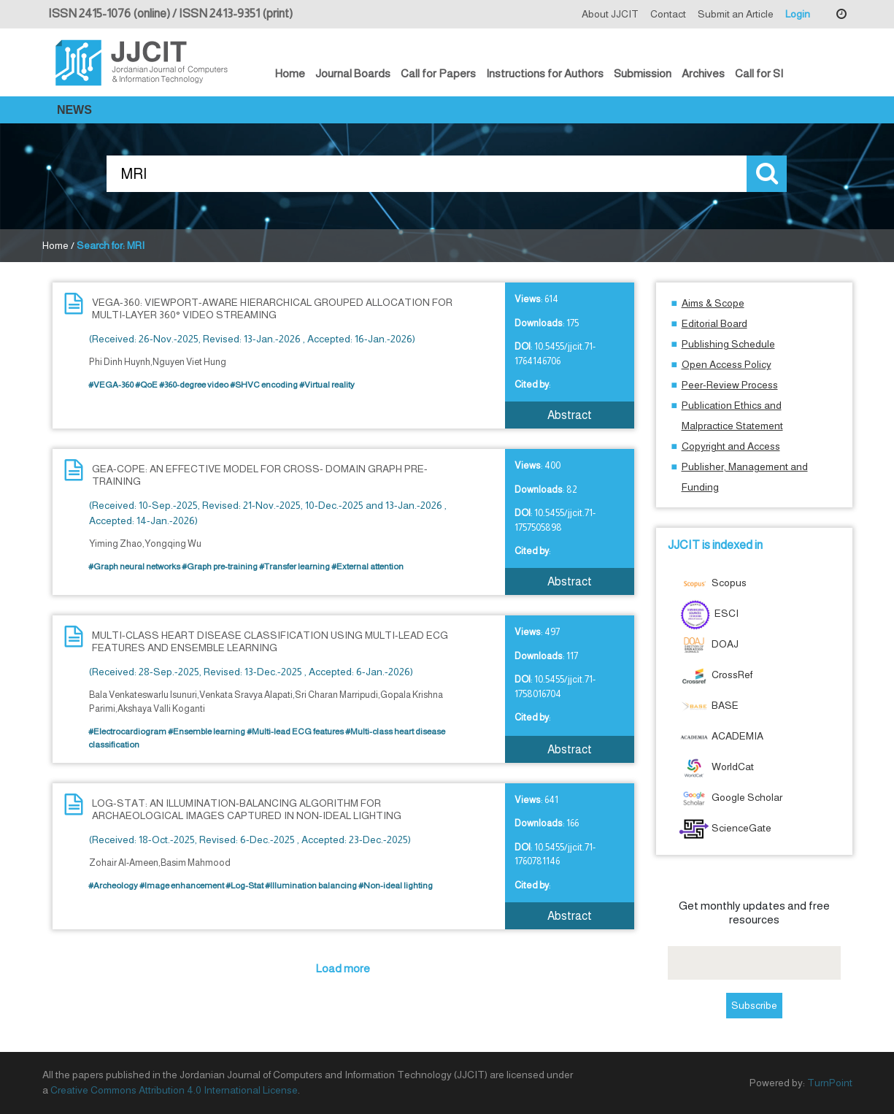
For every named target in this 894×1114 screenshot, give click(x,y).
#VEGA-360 (111, 385)
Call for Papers (438, 73)
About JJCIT (610, 14)
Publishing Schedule (728, 344)
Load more (343, 968)
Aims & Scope (713, 303)
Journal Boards (352, 73)
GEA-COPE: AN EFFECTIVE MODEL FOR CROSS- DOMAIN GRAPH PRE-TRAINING (260, 475)
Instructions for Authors (545, 73)
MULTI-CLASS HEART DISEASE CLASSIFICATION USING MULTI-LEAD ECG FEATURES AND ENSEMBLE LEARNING (270, 641)
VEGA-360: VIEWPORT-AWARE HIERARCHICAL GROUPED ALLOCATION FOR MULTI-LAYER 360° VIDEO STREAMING (272, 308)
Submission (642, 73)
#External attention (367, 566)
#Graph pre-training (220, 566)
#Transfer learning (294, 566)
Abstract (569, 415)
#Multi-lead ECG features (295, 731)
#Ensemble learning (206, 731)
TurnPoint (829, 1082)
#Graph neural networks (134, 566)
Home (290, 73)
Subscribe (754, 1005)
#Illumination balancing (311, 885)
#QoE (146, 385)
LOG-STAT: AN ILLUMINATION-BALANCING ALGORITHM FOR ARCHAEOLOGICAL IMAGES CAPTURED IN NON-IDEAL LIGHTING (246, 809)
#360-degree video (193, 385)
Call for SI (759, 73)
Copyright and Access (731, 446)
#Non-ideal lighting (395, 885)
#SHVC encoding (264, 385)
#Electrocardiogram (127, 731)
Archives (703, 73)
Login (797, 14)
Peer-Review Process (730, 385)
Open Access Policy (726, 364)
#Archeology (113, 885)
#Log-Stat (244, 885)
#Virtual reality (327, 385)
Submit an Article (736, 14)
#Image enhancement (181, 885)
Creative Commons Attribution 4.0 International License (174, 1090)
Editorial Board (714, 323)
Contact (668, 14)
